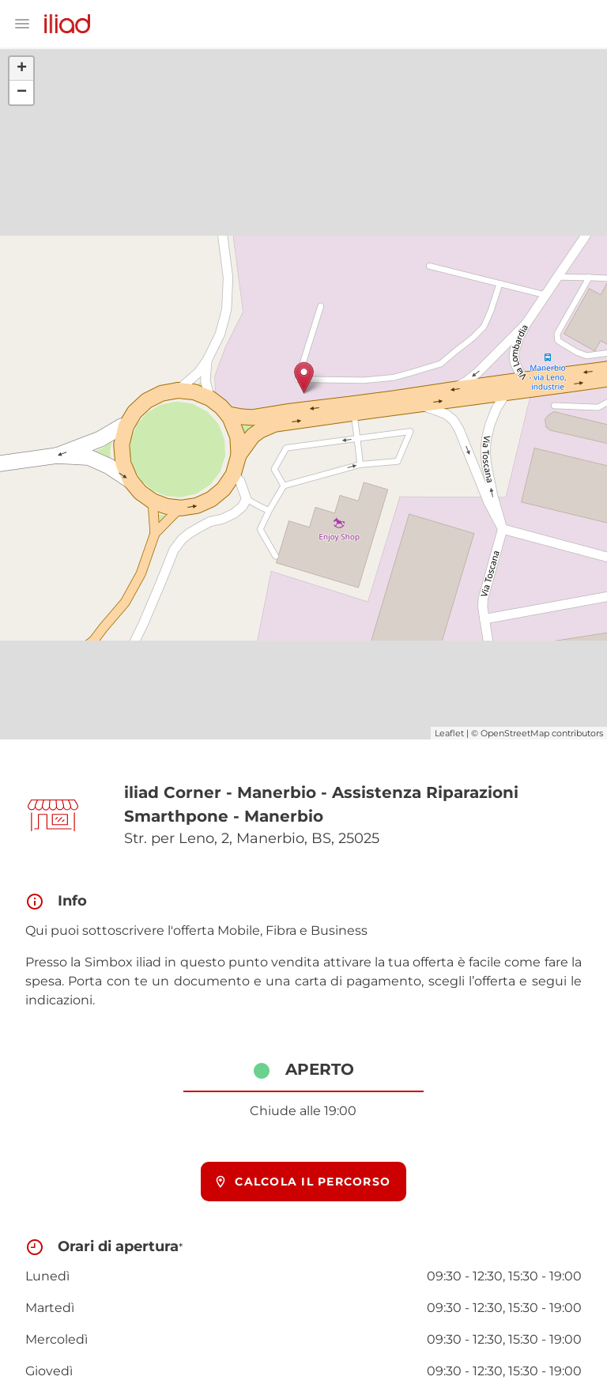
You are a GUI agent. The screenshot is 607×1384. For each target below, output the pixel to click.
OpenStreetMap (515, 733)
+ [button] (22, 69)
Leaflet (449, 733)
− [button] (22, 92)
